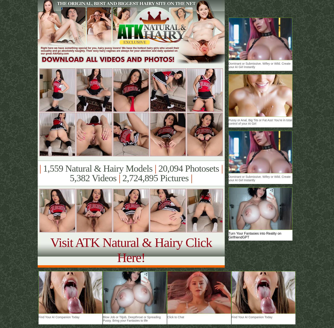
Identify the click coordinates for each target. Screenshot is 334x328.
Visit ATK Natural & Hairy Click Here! (131, 250)
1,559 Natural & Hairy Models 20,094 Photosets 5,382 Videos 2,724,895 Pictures (131, 173)
